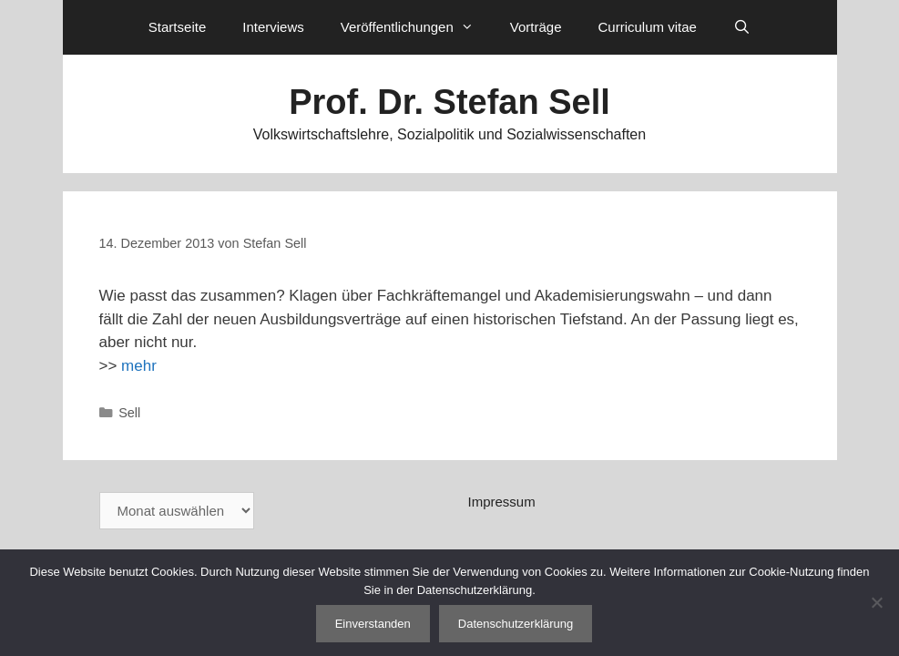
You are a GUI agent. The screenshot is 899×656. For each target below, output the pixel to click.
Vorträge (536, 27)
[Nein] (876, 602)
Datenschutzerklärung (515, 623)
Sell (129, 412)
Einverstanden (373, 623)
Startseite (177, 27)
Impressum (502, 501)
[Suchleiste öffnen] (742, 27)
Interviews (273, 27)
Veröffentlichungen (416, 27)
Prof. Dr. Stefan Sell (449, 102)
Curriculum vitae (647, 27)
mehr (139, 365)
